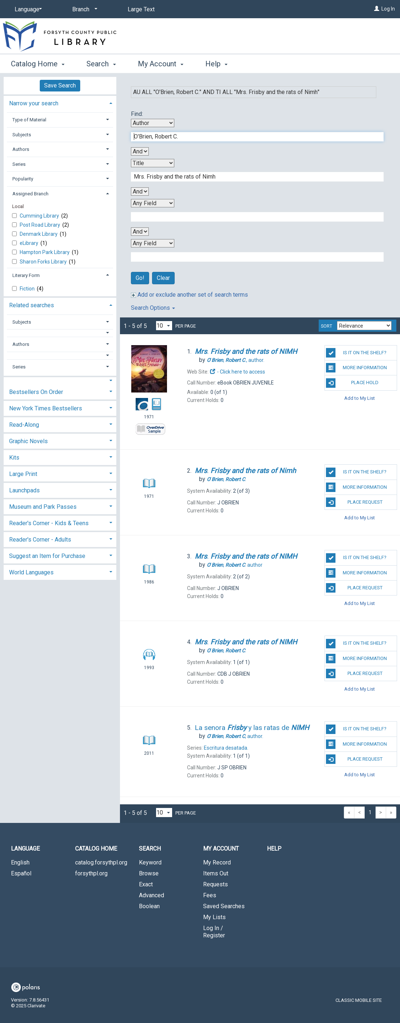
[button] (60, 333)
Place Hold (352, 383)
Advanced (151, 895)
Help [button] (216, 63)
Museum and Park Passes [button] (43, 506)
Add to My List (359, 398)
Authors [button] (20, 149)
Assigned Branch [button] (30, 193)
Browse (149, 873)
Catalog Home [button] (38, 63)
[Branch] (83, 9)
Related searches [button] (31, 305)
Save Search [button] (60, 85)
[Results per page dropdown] (164, 325)
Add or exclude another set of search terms (189, 294)
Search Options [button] (153, 307)
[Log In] (376, 9)
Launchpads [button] (24, 490)
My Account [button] (160, 63)
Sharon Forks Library (44, 262)
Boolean (149, 906)
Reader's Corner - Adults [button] (40, 539)
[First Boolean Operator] (140, 151)
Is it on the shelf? (356, 353)
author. (235, 360)
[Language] (27, 9)
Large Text (141, 9)
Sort (326, 326)
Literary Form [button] (26, 275)
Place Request (354, 502)
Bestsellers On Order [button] (36, 391)
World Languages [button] (31, 572)
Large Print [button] (23, 473)
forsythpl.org (91, 873)
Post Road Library (40, 225)
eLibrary (29, 243)
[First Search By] (152, 123)
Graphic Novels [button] (28, 441)
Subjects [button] (21, 134)
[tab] (60, 102)
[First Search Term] (253, 137)
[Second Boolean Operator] (140, 191)
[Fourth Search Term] (253, 257)
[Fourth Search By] (152, 243)
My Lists (214, 917)
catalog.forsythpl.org (101, 862)
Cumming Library (40, 216)
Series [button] (19, 164)
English (20, 862)
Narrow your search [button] (33, 103)
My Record (217, 862)
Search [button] (101, 63)
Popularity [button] (22, 178)
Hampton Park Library (45, 252)
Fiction (28, 289)
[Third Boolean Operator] (140, 231)
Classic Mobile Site (358, 1000)
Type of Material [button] (29, 119)
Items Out (215, 873)
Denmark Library (39, 234)
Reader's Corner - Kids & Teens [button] (49, 523)
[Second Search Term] (253, 177)
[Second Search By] (152, 163)
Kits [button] (14, 457)
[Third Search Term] (253, 217)
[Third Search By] (152, 203)
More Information (356, 367)
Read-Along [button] (24, 424)
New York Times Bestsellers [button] (45, 408)
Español (21, 873)
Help (274, 848)
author (235, 565)
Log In (388, 9)
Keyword (150, 862)
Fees (209, 895)
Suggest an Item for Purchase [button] (47, 556)
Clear (163, 277)
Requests (215, 884)
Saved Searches (224, 906)
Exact (146, 884)
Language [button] (25, 848)
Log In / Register (214, 932)
